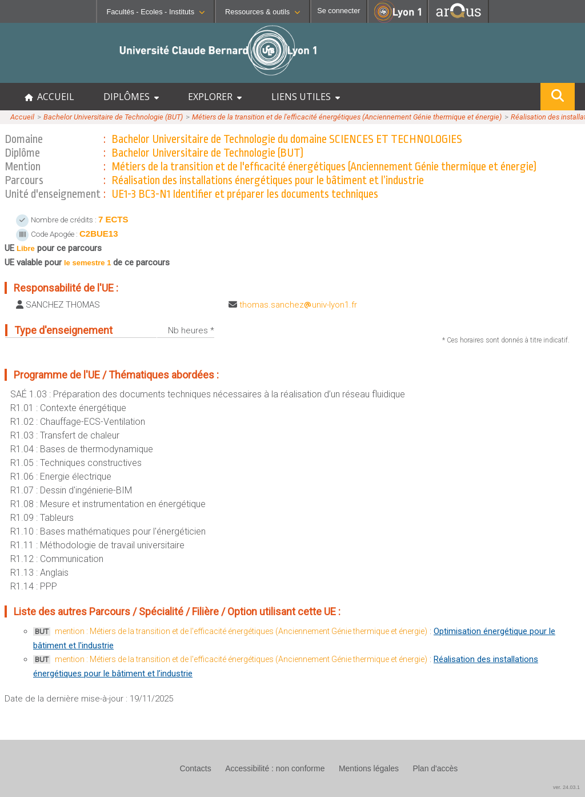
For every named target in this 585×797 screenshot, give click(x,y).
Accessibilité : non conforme (274, 768)
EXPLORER (215, 96)
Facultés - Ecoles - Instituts (155, 11)
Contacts (195, 768)
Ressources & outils (262, 11)
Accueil (22, 117)
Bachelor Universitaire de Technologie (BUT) (113, 117)
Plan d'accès (435, 768)
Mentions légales (369, 768)
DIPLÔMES (131, 96)
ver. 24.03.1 (566, 787)
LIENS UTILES (305, 96)
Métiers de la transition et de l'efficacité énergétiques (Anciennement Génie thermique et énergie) (347, 117)
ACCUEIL (49, 96)
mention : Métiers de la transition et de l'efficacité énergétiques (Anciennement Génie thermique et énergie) (241, 631)
